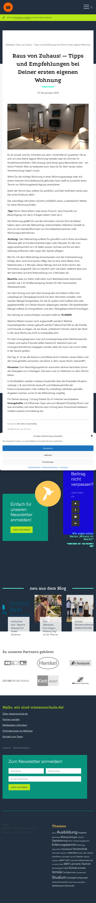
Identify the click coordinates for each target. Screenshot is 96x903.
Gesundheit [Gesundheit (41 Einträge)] (56, 849)
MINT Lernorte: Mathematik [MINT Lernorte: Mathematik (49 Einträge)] (77, 860)
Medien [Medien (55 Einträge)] (79, 857)
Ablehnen (48, 455)
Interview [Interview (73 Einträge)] (72, 853)
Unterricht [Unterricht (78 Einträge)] (82, 878)
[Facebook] (76, 510)
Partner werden (11, 719)
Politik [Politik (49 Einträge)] (65, 868)
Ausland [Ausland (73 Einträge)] (82, 832)
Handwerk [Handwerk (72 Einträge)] (67, 849)
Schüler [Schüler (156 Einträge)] (57, 872)
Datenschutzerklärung (50, 467)
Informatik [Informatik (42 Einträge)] (56, 853)
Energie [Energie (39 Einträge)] (76, 841)
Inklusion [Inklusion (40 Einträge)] (63, 853)
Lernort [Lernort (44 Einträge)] (73, 857)
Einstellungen (48, 462)
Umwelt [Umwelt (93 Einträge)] (71, 877)
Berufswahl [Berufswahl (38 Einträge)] (56, 837)
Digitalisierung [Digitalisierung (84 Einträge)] (60, 840)
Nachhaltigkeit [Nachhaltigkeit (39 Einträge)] (57, 868)
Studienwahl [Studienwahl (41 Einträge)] (81, 873)
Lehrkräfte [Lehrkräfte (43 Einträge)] (65, 857)
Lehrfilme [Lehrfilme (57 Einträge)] (56, 857)
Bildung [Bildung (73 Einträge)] (64, 837)
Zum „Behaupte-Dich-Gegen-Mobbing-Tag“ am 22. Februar (50, 628)
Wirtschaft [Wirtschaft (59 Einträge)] (69, 886)
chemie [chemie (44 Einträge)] (81, 837)
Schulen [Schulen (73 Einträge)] (82, 868)
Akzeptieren (48, 448)
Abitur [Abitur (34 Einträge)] (54, 833)
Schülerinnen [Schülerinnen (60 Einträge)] (69, 872)
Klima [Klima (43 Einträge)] (85, 853)
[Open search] (92, 7)
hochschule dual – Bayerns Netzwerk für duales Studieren (18, 628)
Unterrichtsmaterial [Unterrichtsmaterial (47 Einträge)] (60, 882)
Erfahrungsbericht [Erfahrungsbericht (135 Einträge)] (64, 844)
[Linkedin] (76, 523)
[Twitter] (76, 503)
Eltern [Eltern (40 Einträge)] (70, 841)
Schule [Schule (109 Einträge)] (73, 867)
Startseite (10, 45)
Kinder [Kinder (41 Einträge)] (80, 853)
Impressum (64, 467)
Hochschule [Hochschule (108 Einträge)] (80, 848)
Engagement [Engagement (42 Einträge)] (85, 841)
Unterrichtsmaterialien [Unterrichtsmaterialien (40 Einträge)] (76, 882)
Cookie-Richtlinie (34, 467)
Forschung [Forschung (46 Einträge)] (80, 845)
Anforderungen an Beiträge (17, 730)
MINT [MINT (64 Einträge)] (62, 860)
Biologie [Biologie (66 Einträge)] (73, 837)
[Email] (76, 517)
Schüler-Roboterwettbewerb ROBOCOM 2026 (85, 624)
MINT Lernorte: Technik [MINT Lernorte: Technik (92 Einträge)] (77, 864)
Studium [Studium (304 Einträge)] (59, 877)
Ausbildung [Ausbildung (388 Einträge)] (67, 832)
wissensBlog (31, 424)
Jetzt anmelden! (21, 529)
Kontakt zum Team (12, 736)
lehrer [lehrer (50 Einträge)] (90, 853)
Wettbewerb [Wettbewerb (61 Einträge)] (58, 886)
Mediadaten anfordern (14, 725)
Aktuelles (21, 424)
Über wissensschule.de (15, 713)
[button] (92, 436)
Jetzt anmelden (19, 787)
